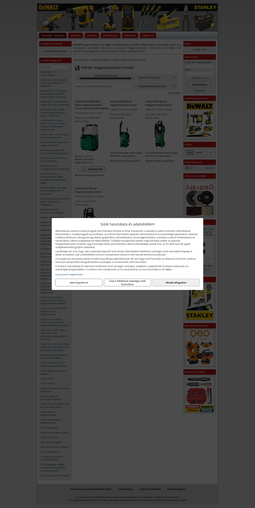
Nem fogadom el (79, 282)
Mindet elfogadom (176, 282)
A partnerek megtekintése (69, 274)
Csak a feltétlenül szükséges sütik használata (127, 282)
